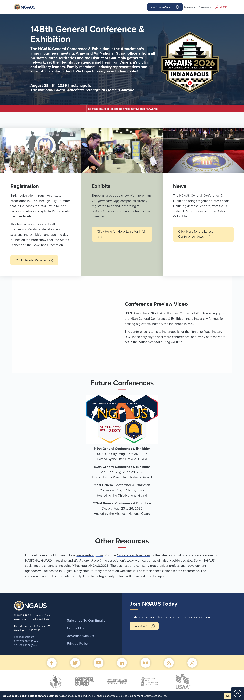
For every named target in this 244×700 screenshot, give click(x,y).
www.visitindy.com (90, 558)
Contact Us (75, 631)
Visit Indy (136, 110)
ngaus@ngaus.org (24, 639)
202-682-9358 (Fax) (25, 648)
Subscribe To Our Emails (86, 623)
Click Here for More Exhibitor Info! (121, 236)
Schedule (112, 110)
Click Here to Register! (34, 263)
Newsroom (205, 7)
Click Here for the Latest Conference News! (195, 236)
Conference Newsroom (133, 558)
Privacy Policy (78, 646)
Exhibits (87, 110)
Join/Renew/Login (161, 7)
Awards (185, 110)
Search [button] (223, 6)
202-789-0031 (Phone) (26, 643)
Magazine (190, 7)
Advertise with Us (80, 638)
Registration (61, 110)
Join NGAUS (141, 628)
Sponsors (161, 110)
